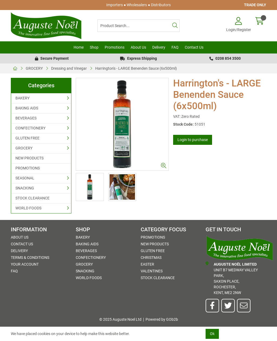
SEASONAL (24, 178)
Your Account (25, 264)
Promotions (114, 47)
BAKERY (22, 98)
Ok (212, 334)
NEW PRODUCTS (29, 158)
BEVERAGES (26, 118)
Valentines (152, 271)
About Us (138, 47)
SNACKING (24, 188)
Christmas (151, 257)
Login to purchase (192, 140)
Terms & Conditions (30, 257)
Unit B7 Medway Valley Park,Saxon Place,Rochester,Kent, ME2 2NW (232, 278)
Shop (94, 47)
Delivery (158, 47)
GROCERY (34, 68)
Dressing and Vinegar (69, 68)
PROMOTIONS (27, 168)
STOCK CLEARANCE (32, 198)
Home (79, 47)
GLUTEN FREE (27, 138)
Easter (147, 264)
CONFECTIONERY (30, 128)
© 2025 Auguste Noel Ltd (120, 319)
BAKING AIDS (26, 108)
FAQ (175, 47)
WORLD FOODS (28, 208)
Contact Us (194, 47)
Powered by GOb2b (162, 319)
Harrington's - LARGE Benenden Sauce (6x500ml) (136, 68)
